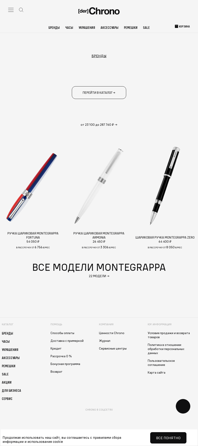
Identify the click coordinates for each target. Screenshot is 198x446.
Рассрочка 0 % (61, 356)
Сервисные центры (113, 348)
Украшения (87, 27)
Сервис (7, 398)
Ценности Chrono (111, 333)
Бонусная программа (65, 364)
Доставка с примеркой (67, 341)
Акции (7, 382)
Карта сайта (156, 372)
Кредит (56, 348)
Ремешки (131, 27)
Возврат (57, 372)
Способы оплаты (62, 333)
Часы (69, 27)
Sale (146, 27)
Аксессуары (109, 27)
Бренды (54, 27)
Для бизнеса (11, 390)
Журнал (104, 341)
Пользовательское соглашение (161, 363)
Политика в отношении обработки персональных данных (166, 349)
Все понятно (168, 438)
